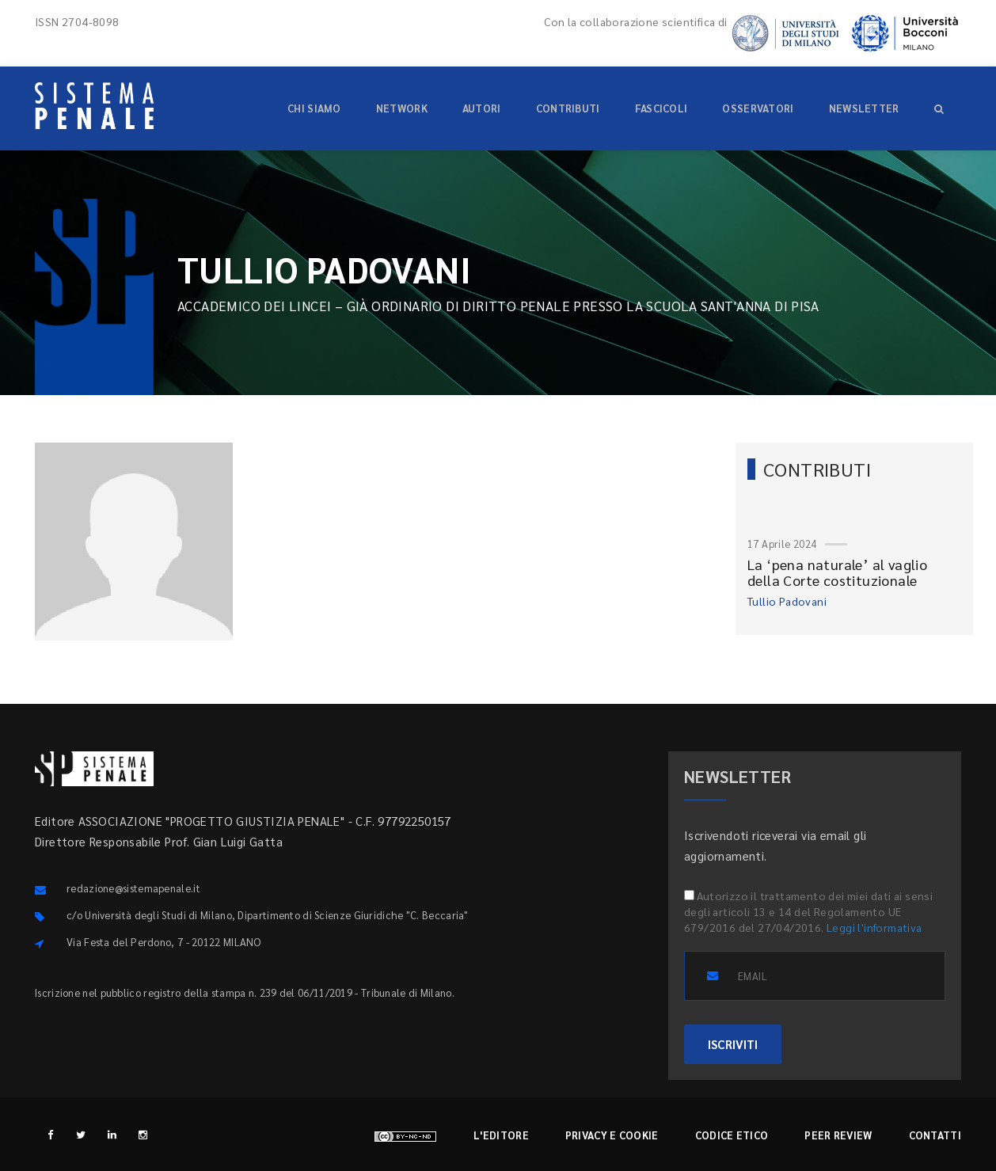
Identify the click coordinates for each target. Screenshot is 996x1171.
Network (402, 108)
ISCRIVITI (733, 1043)
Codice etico (732, 1135)
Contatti (935, 1135)
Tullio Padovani (787, 601)
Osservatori (757, 108)
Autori (481, 108)
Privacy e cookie (612, 1135)
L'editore (501, 1135)
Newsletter (864, 108)
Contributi (568, 108)
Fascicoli (661, 108)
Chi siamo (314, 108)
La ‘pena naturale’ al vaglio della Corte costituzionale (837, 572)
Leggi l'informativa (874, 927)
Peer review (838, 1135)
